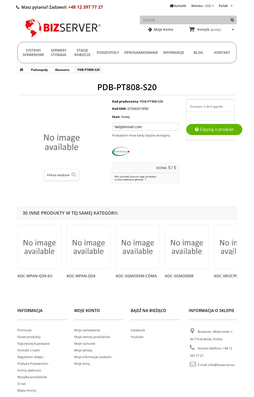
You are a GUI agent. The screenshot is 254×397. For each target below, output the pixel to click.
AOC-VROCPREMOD (231, 275)
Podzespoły (108, 52)
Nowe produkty (29, 337)
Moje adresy (83, 350)
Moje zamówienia (87, 330)
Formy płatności (29, 370)
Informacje (173, 52)
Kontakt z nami (28, 350)
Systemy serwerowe (33, 52)
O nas (21, 383)
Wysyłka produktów (32, 377)
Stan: (116, 116)
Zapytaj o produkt (214, 129)
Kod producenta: (125, 101)
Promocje (24, 330)
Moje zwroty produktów (92, 337)
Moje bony (82, 363)
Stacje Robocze (82, 52)
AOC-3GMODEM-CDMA (136, 275)
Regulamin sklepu (30, 357)
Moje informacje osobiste (92, 357)
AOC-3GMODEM (179, 275)
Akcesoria (62, 70)
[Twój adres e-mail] (145, 127)
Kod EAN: (119, 108)
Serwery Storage (58, 52)
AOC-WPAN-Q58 (80, 275)
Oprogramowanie (141, 52)
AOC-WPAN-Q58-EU (34, 275)
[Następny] (231, 252)
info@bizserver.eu (221, 365)
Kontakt (180, 5)
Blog (198, 52)
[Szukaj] (232, 20)
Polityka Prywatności (32, 363)
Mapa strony (26, 390)
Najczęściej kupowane (33, 343)
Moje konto (163, 29)
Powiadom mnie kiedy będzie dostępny (141, 135)
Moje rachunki (84, 343)
